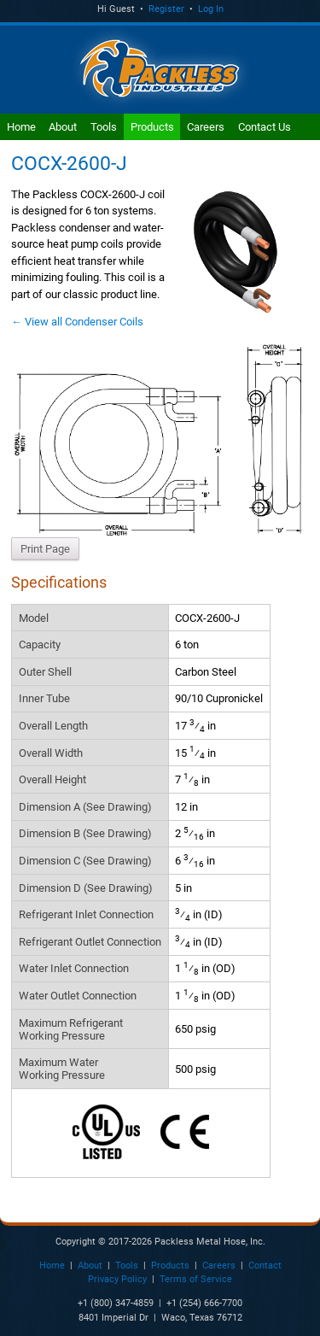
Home (21, 126)
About (63, 126)
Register (166, 9)
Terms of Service (196, 1279)
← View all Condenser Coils (77, 321)
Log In (211, 9)
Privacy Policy (117, 1279)
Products (152, 126)
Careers (205, 126)
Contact (265, 1265)
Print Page (45, 548)
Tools (103, 126)
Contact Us (264, 126)
